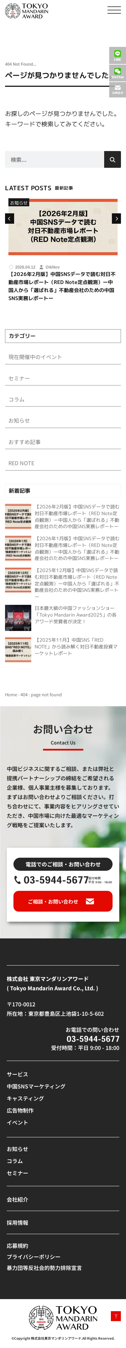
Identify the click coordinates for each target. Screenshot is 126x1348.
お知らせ (19, 203)
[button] (9, 218)
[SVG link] (26, 10)
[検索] (112, 159)
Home (11, 694)
